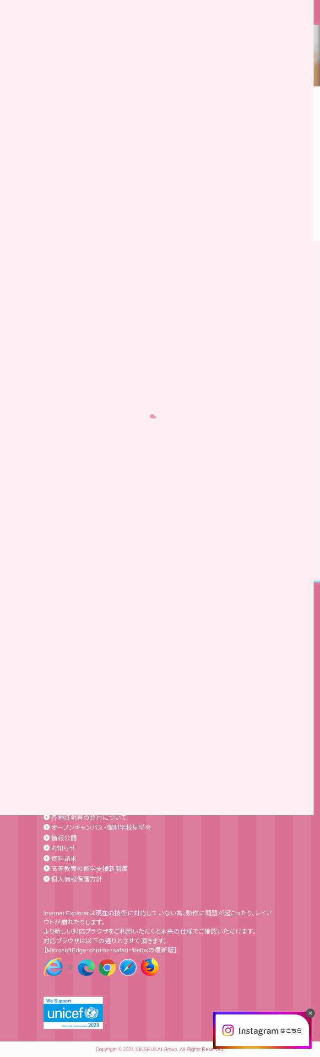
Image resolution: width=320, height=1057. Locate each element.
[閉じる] (310, 1013)
